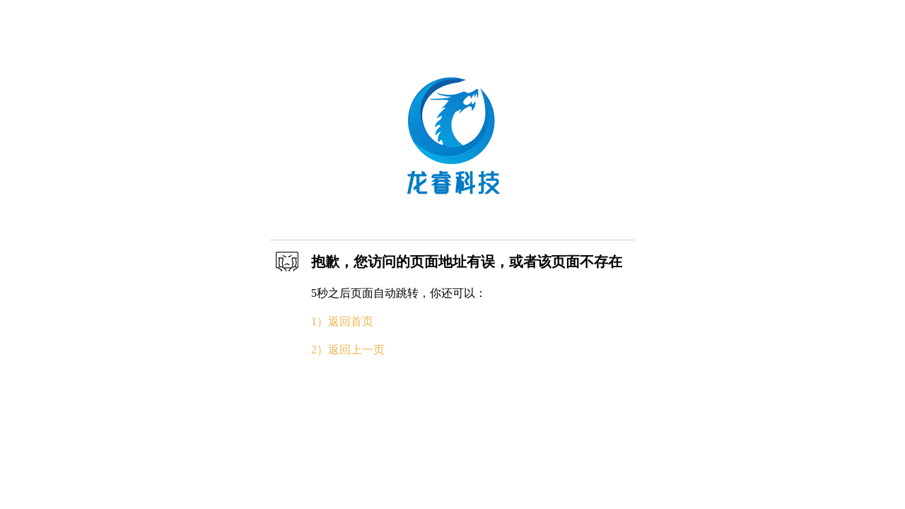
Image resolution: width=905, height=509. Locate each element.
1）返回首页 (342, 321)
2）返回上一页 (348, 350)
